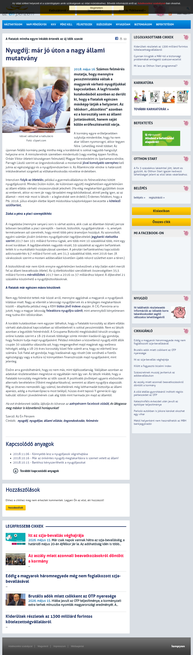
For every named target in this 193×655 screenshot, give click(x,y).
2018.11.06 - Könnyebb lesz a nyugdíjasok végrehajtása (50, 454)
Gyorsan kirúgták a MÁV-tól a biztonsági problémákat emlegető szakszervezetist (157, 58)
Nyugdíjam (123, 24)
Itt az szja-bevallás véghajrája (151, 359)
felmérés (92, 420)
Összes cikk (161, 222)
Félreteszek (84, 24)
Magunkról (43, 646)
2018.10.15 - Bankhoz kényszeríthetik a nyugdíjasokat (49, 462)
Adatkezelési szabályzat (20, 646)
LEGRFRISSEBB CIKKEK (24, 526)
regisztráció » (157, 197)
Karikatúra (143, 83)
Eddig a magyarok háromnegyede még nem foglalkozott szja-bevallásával (160, 342)
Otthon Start (145, 159)
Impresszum (59, 646)
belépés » (139, 197)
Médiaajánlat (77, 646)
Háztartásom (13, 24)
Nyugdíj (140, 298)
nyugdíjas (35, 420)
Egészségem (104, 24)
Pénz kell (66, 24)
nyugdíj (23, 420)
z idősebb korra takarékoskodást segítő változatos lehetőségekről (151, 314)
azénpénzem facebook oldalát (89, 403)
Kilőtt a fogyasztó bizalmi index (152, 366)
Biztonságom (143, 24)
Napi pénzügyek (36, 24)
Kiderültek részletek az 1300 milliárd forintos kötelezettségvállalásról (161, 48)
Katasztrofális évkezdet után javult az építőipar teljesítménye (156, 403)
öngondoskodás (73, 420)
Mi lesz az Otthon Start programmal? (155, 65)
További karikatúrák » (151, 109)
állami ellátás (53, 420)
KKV (53, 24)
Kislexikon (161, 211)
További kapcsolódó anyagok (39, 471)
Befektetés (143, 123)
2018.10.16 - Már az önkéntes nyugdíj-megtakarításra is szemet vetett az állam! (66, 458)
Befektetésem (165, 24)
